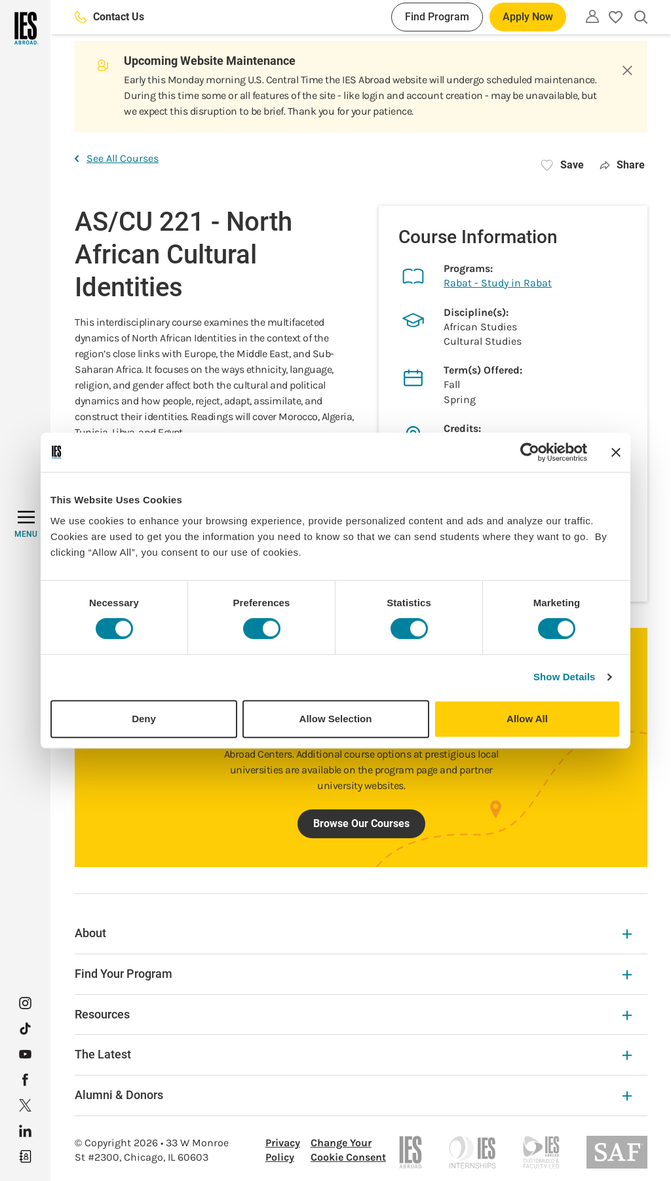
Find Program (437, 16)
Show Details (564, 676)
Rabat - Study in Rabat (498, 283)
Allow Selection (335, 718)
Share (622, 165)
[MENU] (25, 524)
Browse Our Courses (361, 823)
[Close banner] (616, 452)
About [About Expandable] (353, 933)
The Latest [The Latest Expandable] (353, 1054)
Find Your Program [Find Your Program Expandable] (353, 973)
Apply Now (528, 16)
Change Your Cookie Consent (348, 1149)
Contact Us (109, 16)
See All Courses (117, 158)
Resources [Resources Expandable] (353, 1014)
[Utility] (592, 16)
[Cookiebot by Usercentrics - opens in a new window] (529, 452)
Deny (144, 718)
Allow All (527, 718)
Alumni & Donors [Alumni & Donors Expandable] (353, 1095)
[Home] (25, 28)
